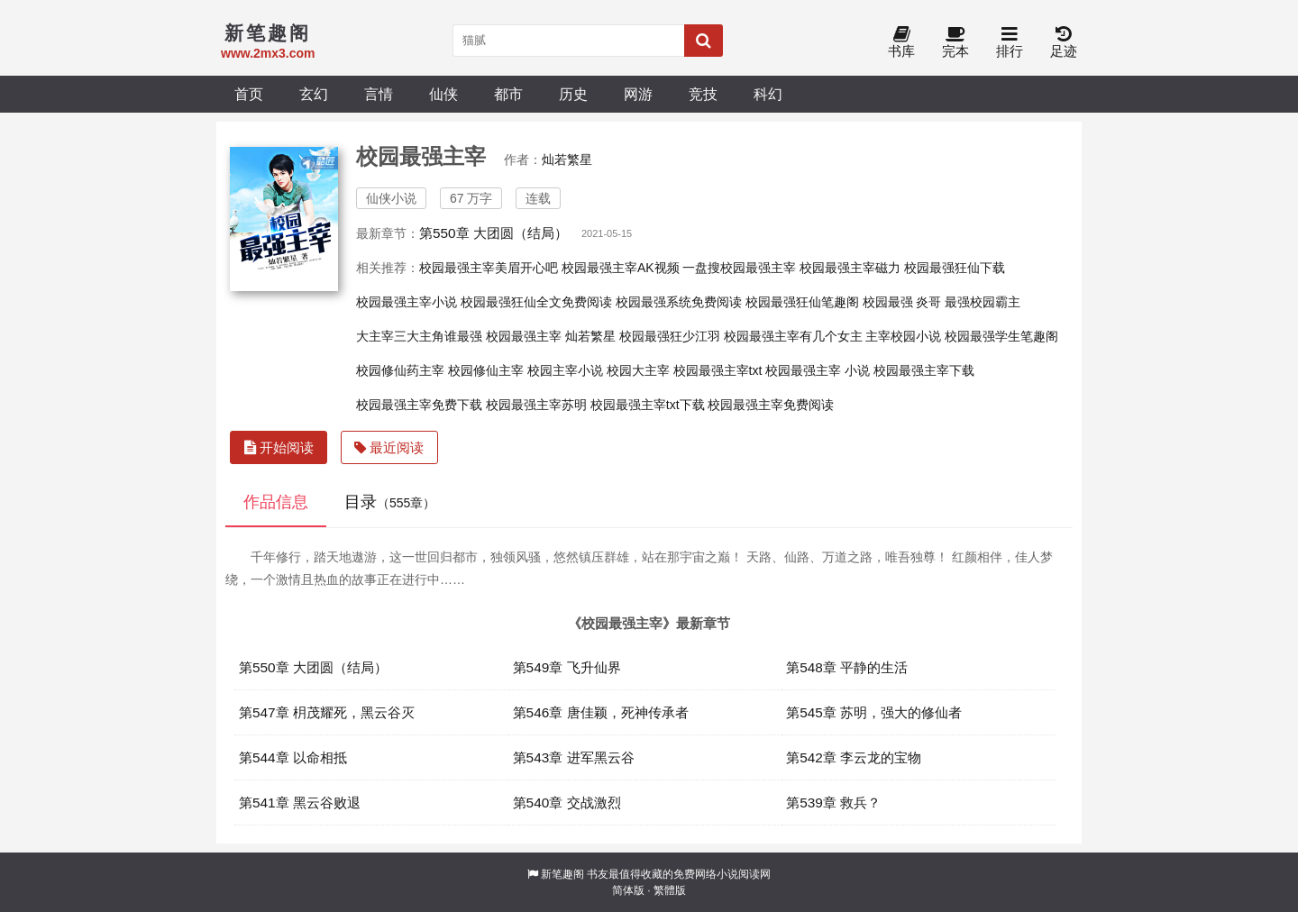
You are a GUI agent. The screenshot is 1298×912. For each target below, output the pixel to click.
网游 (638, 94)
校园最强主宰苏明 (536, 404)
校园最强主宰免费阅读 (771, 404)
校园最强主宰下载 (923, 370)
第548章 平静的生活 (847, 667)
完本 (955, 43)
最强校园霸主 (982, 302)
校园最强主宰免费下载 (419, 404)
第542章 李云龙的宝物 (853, 757)
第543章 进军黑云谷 (574, 757)
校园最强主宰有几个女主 (793, 336)
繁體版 (670, 890)
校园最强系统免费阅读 (679, 302)
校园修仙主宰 (486, 370)
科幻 (768, 94)
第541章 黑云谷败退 (300, 802)
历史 (573, 94)
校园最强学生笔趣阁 (1001, 336)
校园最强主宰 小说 (817, 370)
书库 (901, 43)
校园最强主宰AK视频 (621, 267)
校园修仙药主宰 (400, 370)
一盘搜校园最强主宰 (739, 267)
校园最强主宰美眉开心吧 (488, 267)
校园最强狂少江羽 (669, 336)
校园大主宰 (638, 370)
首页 (248, 94)
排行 (1009, 43)
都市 (508, 94)
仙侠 (443, 94)
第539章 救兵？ (833, 802)
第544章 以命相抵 (293, 757)
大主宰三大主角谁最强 (419, 336)
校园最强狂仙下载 (954, 267)
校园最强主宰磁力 (850, 267)
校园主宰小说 (565, 370)
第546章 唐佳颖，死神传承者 (601, 712)
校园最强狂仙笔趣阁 (802, 302)
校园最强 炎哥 (902, 302)
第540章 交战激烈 (567, 802)
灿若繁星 (567, 159)
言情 (378, 94)
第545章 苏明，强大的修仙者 (874, 712)
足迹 (1063, 43)
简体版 (628, 890)
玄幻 (313, 94)
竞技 (703, 94)
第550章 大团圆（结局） (493, 233)
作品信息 (275, 502)
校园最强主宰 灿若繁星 (551, 336)
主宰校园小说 (903, 336)
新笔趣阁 (562, 874)
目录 (389, 502)
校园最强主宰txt (718, 370)
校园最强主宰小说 (406, 302)
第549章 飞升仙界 (567, 667)
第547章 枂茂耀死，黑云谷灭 (327, 712)
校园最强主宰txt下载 (647, 404)
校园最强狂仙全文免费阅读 (536, 302)
